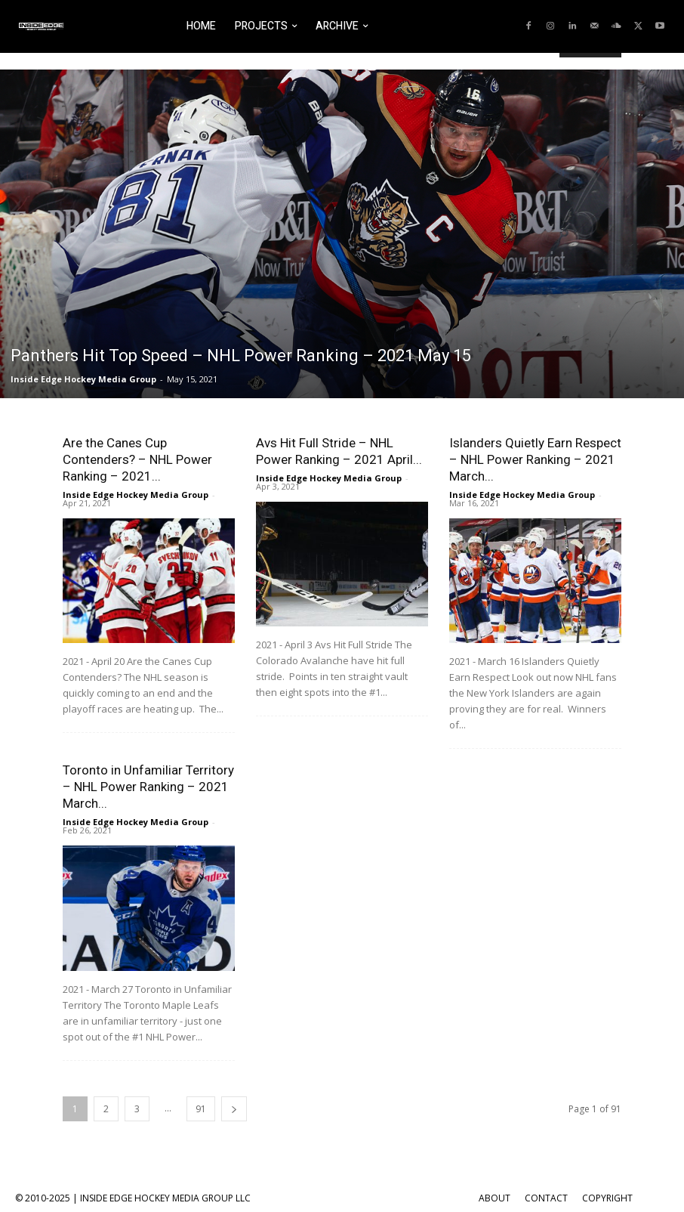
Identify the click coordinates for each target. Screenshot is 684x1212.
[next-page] (234, 1108)
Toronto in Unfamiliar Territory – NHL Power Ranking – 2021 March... (148, 786)
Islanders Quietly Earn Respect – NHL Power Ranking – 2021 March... (535, 459)
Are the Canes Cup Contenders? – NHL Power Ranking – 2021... (137, 459)
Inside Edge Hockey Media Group (83, 379)
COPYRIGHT (607, 1198)
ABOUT (494, 1198)
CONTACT (546, 1198)
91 (201, 1108)
